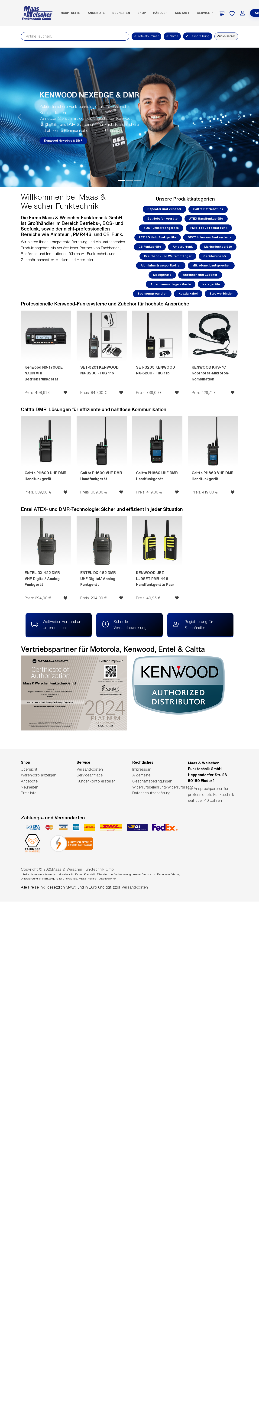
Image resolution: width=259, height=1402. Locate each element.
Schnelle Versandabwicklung (124, 624)
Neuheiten (121, 12)
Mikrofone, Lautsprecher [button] (211, 265)
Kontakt (182, 12)
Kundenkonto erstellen (96, 781)
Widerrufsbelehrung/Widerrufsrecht (162, 787)
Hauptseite (70, 12)
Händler (160, 12)
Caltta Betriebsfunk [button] (208, 209)
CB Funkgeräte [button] (150, 246)
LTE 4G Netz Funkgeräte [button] (157, 237)
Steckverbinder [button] (221, 293)
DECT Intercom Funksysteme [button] (209, 237)
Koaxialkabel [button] (188, 293)
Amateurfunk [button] (183, 246)
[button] (19, 117)
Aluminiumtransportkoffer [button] (161, 265)
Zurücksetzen (226, 36)
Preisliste (28, 793)
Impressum (141, 769)
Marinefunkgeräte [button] (218, 246)
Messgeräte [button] (162, 274)
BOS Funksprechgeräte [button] (161, 227)
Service (204, 12)
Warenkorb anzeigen (38, 775)
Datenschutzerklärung (151, 793)
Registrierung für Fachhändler (193, 624)
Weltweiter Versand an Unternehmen (56, 624)
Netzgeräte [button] (211, 284)
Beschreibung (198, 36)
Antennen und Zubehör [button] (200, 274)
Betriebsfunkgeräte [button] (162, 218)
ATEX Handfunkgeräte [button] (206, 218)
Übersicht (29, 769)
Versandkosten (90, 769)
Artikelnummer (146, 36)
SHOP (141, 12)
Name (172, 36)
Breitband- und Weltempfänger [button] (168, 256)
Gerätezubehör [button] (215, 256)
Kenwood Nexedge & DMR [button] (63, 140)
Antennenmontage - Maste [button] (170, 284)
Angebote (96, 12)
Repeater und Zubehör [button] (164, 209)
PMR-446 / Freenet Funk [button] (208, 227)
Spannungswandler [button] (152, 293)
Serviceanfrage (90, 775)
